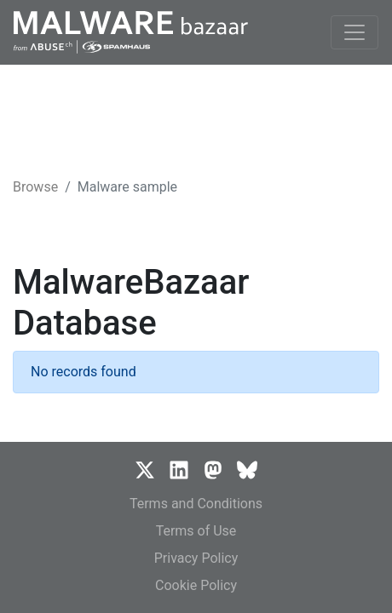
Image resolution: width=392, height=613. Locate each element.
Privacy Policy (196, 558)
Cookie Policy (196, 585)
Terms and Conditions (196, 504)
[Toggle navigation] (354, 32)
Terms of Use (196, 531)
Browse (35, 187)
